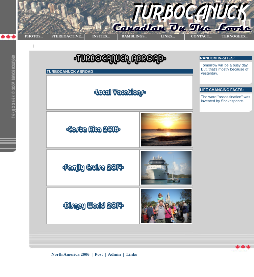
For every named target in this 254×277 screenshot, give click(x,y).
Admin (114, 254)
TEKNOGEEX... (235, 36)
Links (131, 254)
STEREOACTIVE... (67, 36)
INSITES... (101, 36)
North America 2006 (70, 254)
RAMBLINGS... (134, 36)
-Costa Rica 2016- (93, 129)
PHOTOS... (34, 36)
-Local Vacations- (120, 92)
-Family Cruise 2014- (92, 167)
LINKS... (168, 36)
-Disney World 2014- (93, 205)
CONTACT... (201, 36)
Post (99, 254)
